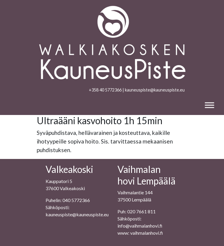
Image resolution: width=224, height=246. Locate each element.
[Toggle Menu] (209, 105)
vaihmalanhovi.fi (146, 233)
